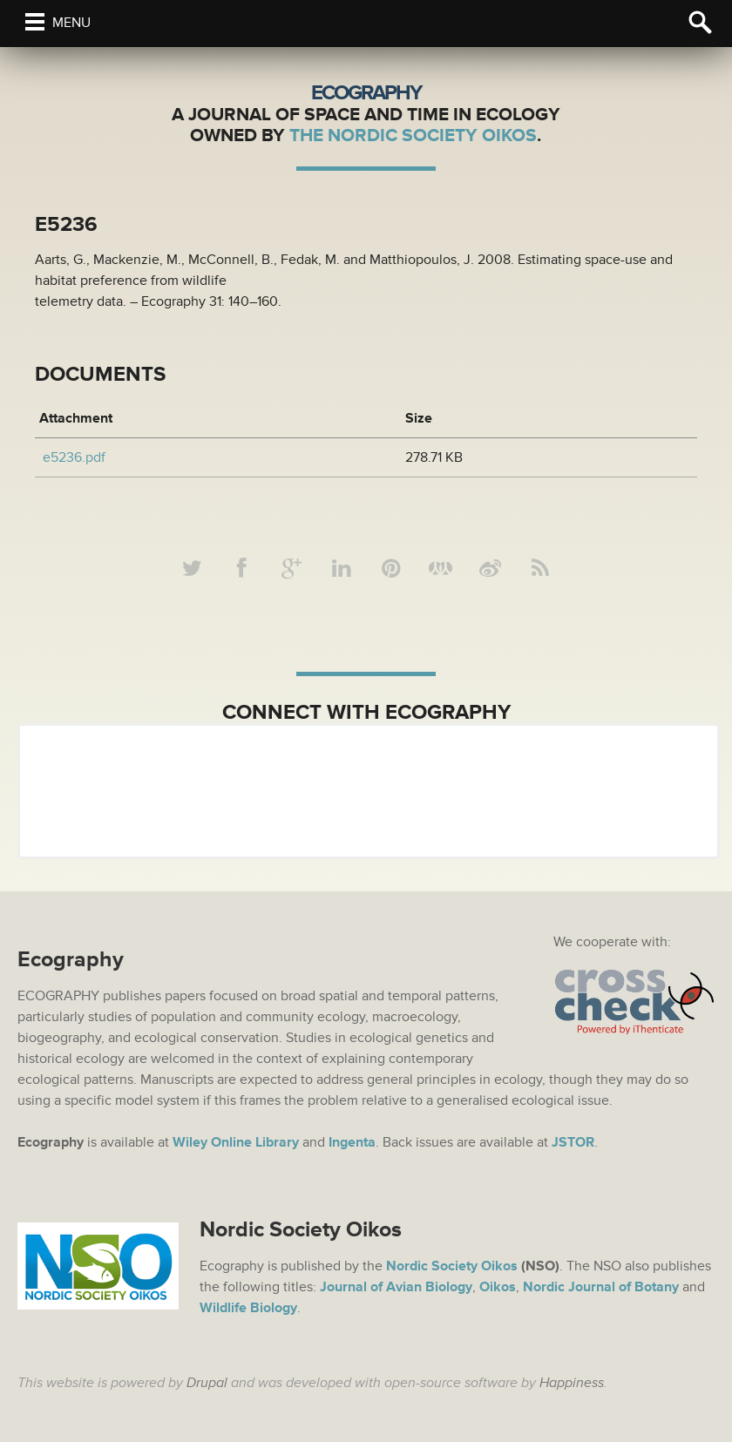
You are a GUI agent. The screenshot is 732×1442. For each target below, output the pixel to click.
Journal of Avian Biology (396, 1287)
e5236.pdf (74, 457)
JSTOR (573, 1142)
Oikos (497, 1287)
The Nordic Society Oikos (413, 135)
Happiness (571, 1382)
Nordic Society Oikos (452, 1266)
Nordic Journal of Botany (601, 1287)
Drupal (206, 1382)
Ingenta (352, 1142)
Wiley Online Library (236, 1142)
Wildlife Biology (248, 1308)
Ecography (366, 92)
